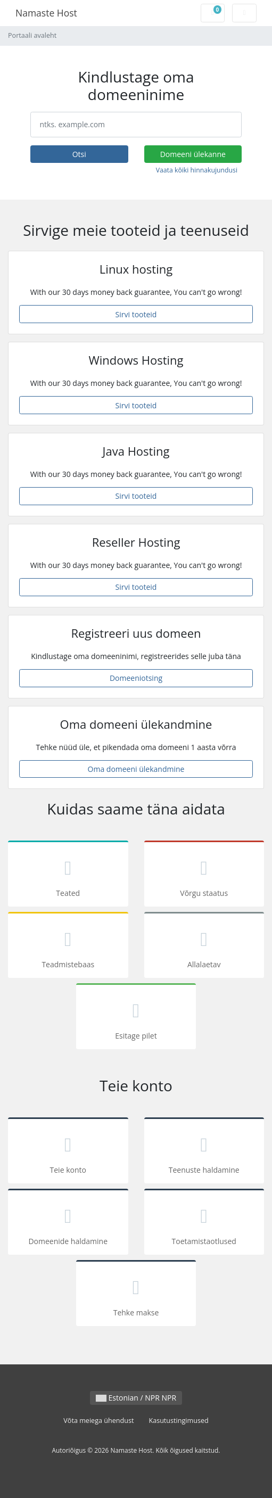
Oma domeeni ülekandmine (136, 769)
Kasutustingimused (178, 1420)
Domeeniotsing (136, 678)
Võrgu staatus (204, 875)
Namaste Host (46, 12)
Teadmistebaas (68, 946)
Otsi (79, 154)
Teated (68, 875)
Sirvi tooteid (136, 314)
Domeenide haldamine (68, 1223)
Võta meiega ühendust (98, 1420)
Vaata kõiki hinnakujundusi (196, 170)
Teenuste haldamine (204, 1152)
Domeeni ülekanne (193, 154)
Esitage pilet (136, 1018)
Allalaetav (204, 946)
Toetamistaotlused (204, 1223)
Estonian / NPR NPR (136, 1398)
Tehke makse (136, 1295)
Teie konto (68, 1152)
